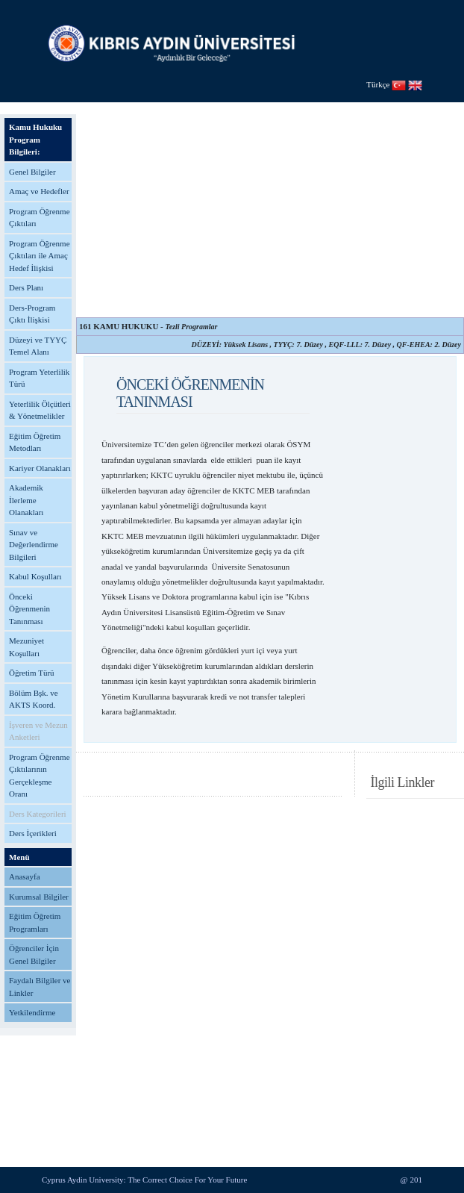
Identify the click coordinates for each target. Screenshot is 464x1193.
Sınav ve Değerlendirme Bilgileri (33, 544)
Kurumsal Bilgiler (39, 896)
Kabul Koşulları (35, 576)
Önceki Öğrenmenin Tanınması (29, 609)
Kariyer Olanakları (40, 468)
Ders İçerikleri (33, 833)
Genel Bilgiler (32, 171)
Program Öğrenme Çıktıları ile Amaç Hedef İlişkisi (39, 255)
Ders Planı (26, 287)
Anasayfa (24, 876)
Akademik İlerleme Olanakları (26, 500)
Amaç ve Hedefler (39, 191)
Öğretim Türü (31, 672)
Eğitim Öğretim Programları (34, 922)
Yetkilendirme (32, 1012)
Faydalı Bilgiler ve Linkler (39, 986)
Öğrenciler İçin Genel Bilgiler (34, 954)
